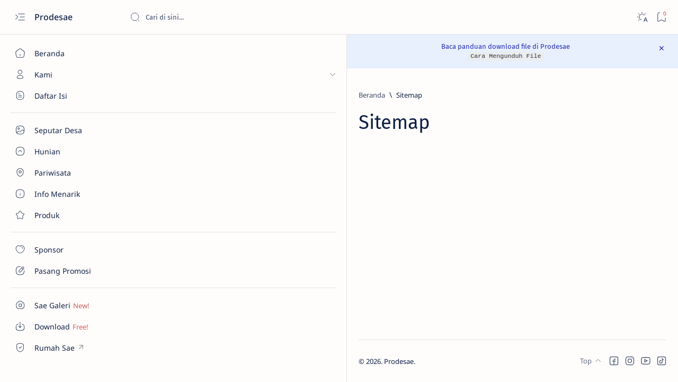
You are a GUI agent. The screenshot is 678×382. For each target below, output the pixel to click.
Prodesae (54, 17)
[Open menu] (20, 17)
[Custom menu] (61, 305)
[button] (614, 361)
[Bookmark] (661, 17)
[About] (61, 151)
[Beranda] (61, 53)
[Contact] (61, 214)
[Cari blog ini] (209, 17)
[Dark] (641, 17)
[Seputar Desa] (61, 95)
